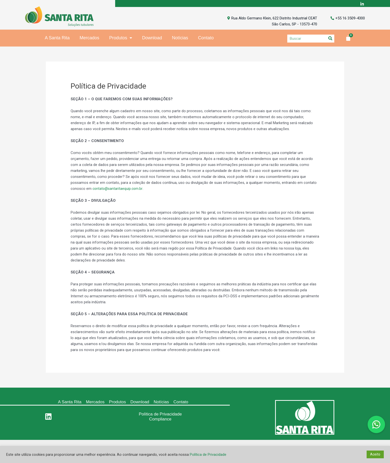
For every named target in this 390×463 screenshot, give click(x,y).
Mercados (89, 38)
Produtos (120, 38)
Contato (206, 38)
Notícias (180, 38)
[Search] (330, 39)
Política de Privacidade (160, 414)
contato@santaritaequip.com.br (118, 189)
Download (152, 38)
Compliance (160, 419)
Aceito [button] (375, 454)
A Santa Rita (57, 38)
